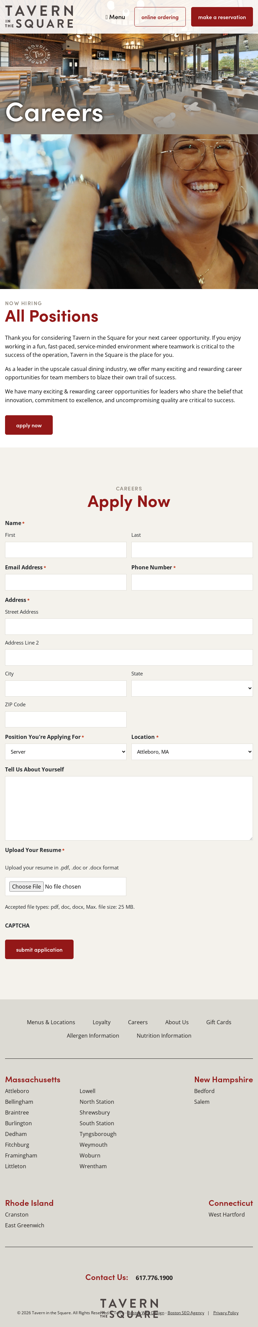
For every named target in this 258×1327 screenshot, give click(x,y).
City (9, 673)
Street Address (21, 611)
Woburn (90, 1155)
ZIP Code (15, 704)
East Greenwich (24, 1225)
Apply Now (29, 425)
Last (136, 534)
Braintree (17, 1112)
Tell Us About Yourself (34, 769)
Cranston (17, 1214)
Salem (202, 1101)
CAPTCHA (17, 925)
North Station (97, 1101)
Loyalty (102, 1022)
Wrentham (93, 1166)
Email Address (25, 567)
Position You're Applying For (44, 737)
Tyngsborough (98, 1134)
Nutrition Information (164, 1035)
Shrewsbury (95, 1112)
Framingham (21, 1155)
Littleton (15, 1166)
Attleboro (17, 1091)
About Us (177, 1022)
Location (144, 737)
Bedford (204, 1091)
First (10, 534)
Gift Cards (218, 1022)
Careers (138, 1022)
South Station (97, 1123)
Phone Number (153, 567)
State (137, 673)
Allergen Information (93, 1035)
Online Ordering (160, 16)
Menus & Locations (51, 1022)
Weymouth (94, 1144)
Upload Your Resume (34, 850)
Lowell (87, 1091)
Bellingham (19, 1101)
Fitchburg (17, 1144)
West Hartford (227, 1214)
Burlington (18, 1123)
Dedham (16, 1134)
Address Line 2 (22, 642)
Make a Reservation (222, 16)
